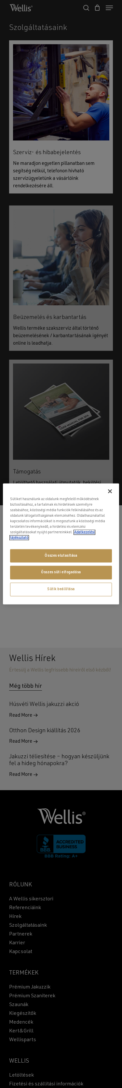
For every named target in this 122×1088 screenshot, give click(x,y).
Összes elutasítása (61, 555)
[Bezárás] (110, 491)
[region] (61, 544)
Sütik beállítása (61, 589)
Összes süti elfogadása (61, 572)
